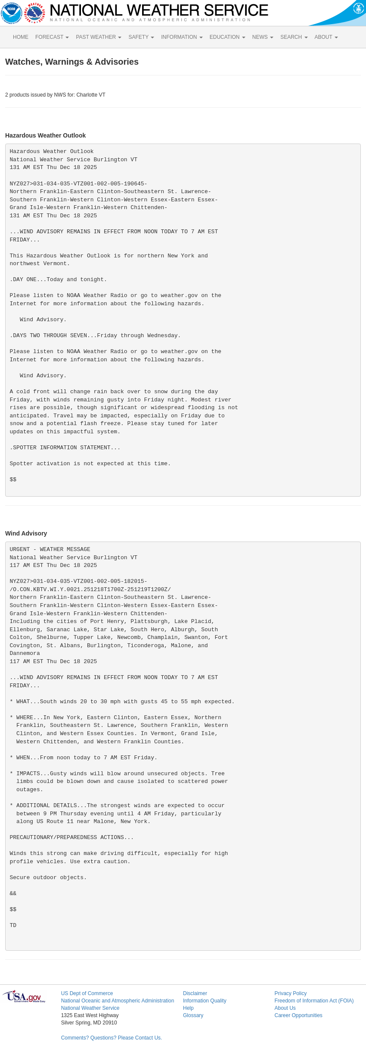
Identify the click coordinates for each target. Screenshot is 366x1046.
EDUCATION (227, 37)
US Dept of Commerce (87, 993)
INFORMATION (181, 37)
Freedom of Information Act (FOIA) (314, 1001)
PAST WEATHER (98, 37)
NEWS (262, 37)
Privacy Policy (290, 993)
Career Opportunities (298, 1015)
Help (188, 1008)
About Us (284, 1008)
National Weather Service (90, 1008)
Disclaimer (195, 993)
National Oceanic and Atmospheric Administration (117, 1001)
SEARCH (293, 37)
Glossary (193, 1015)
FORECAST (52, 37)
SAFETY (141, 37)
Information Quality (204, 1001)
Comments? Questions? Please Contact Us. (111, 1038)
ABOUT (326, 37)
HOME (20, 37)
